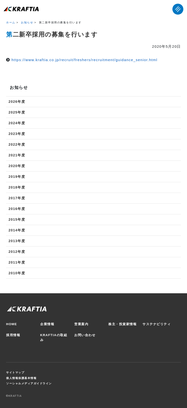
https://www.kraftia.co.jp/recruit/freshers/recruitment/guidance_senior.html (84, 60)
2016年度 (17, 209)
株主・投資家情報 (122, 324)
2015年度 (17, 219)
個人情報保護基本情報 (21, 378)
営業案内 (81, 324)
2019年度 (17, 177)
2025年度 (17, 112)
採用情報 (13, 335)
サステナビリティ (156, 324)
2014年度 (17, 230)
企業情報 (47, 324)
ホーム (10, 22)
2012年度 (17, 252)
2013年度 (17, 241)
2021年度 (17, 155)
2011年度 (17, 262)
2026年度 (17, 102)
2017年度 (17, 198)
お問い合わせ (84, 335)
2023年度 (17, 134)
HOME (11, 324)
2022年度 (17, 144)
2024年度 (17, 123)
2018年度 (17, 187)
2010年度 (17, 273)
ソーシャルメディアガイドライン (29, 383)
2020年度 (17, 166)
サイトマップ (15, 372)
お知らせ (27, 22)
